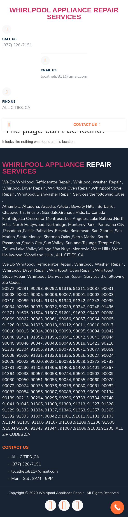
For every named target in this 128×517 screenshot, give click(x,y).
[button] (9, 124)
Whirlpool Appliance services (56, 168)
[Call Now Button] (117, 507)
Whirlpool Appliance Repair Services (64, 13)
